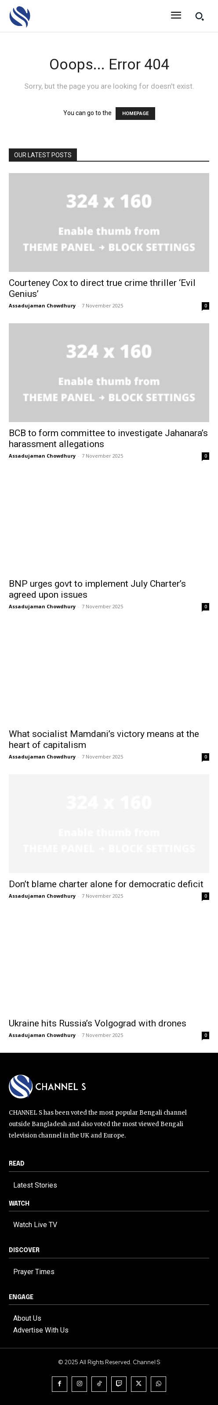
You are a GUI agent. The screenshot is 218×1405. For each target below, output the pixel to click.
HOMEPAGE (135, 113)
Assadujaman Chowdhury (42, 305)
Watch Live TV (35, 1225)
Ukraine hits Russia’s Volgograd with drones (97, 1023)
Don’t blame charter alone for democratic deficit (106, 884)
